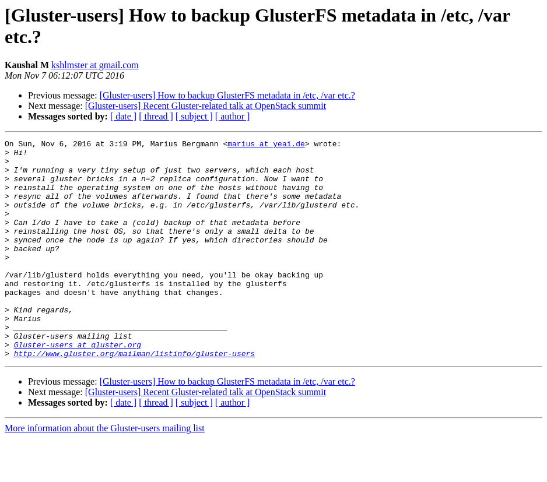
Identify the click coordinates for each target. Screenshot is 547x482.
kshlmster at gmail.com (95, 65)
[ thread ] (156, 116)
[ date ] (123, 116)
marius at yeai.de (266, 145)
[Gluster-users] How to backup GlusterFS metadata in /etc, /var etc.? (227, 95)
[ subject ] (194, 116)
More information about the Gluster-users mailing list (105, 472)
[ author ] (232, 116)
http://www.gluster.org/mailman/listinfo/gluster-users (134, 397)
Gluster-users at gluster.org (77, 386)
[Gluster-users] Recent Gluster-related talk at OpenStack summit (205, 106)
